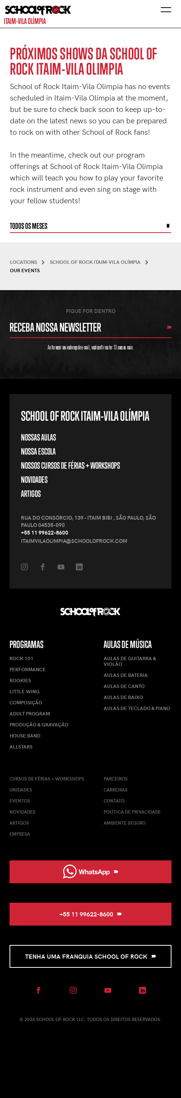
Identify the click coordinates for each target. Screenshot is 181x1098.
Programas (26, 644)
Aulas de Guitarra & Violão (130, 661)
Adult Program (30, 713)
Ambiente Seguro (125, 823)
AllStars (21, 746)
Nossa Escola (38, 451)
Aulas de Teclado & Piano (137, 708)
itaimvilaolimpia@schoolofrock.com (74, 540)
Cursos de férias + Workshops (47, 779)
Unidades (21, 790)
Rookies (20, 680)
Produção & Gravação (39, 724)
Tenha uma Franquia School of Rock (90, 956)
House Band (25, 735)
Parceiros (116, 779)
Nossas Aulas (38, 437)
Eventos (20, 801)
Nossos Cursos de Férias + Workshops (70, 465)
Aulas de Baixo (123, 697)
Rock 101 (22, 658)
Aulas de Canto (124, 686)
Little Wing (25, 691)
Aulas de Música (128, 644)
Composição (26, 702)
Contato (114, 801)
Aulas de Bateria (126, 675)
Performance (28, 669)
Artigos (31, 493)
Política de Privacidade (132, 812)
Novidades (34, 479)
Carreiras (116, 790)
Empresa (20, 834)
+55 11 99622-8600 (44, 532)
